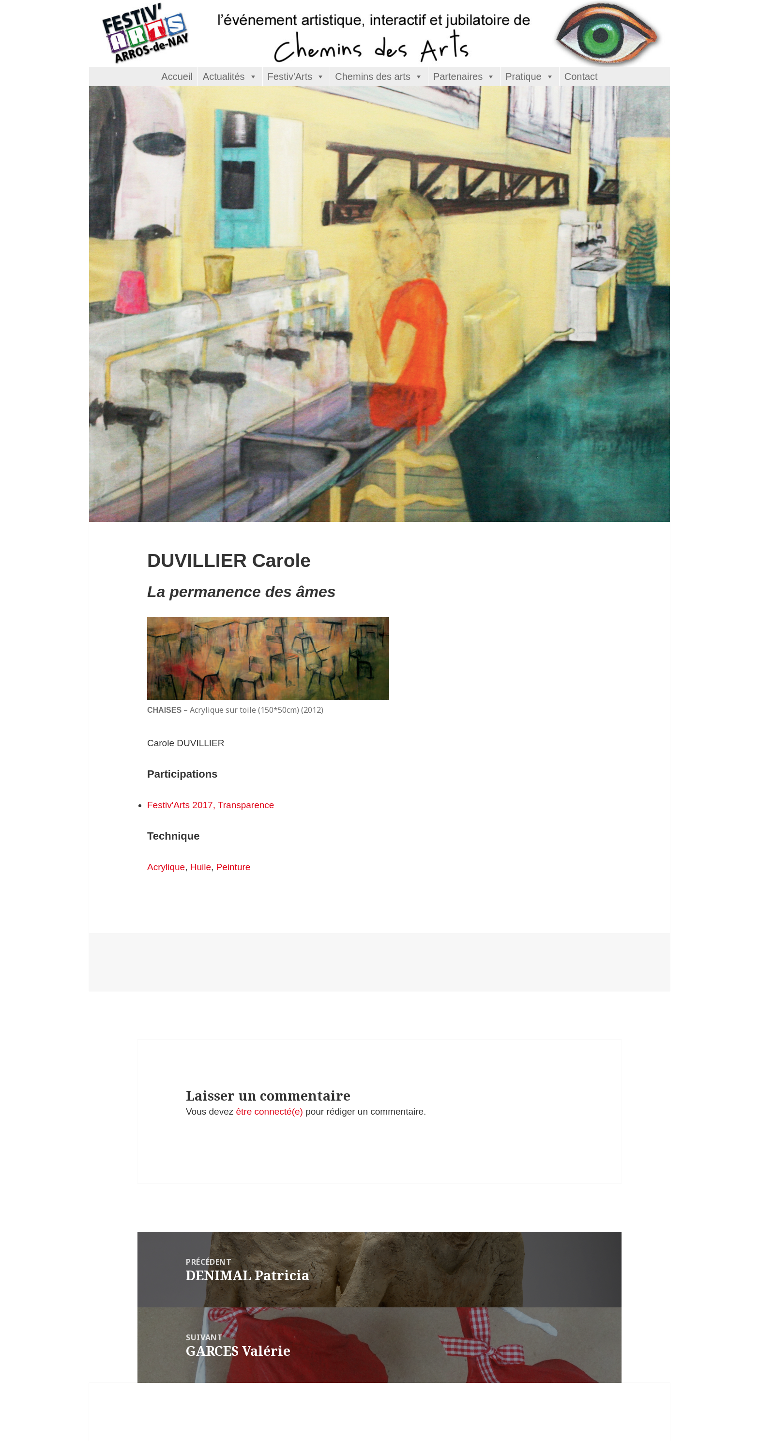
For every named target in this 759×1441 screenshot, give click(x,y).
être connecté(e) (269, 1111)
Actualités (224, 76)
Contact (581, 76)
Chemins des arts (372, 76)
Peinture (233, 867)
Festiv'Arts (290, 76)
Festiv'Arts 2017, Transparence (210, 805)
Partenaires (458, 76)
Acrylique (166, 867)
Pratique (523, 76)
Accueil (176, 76)
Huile (200, 867)
